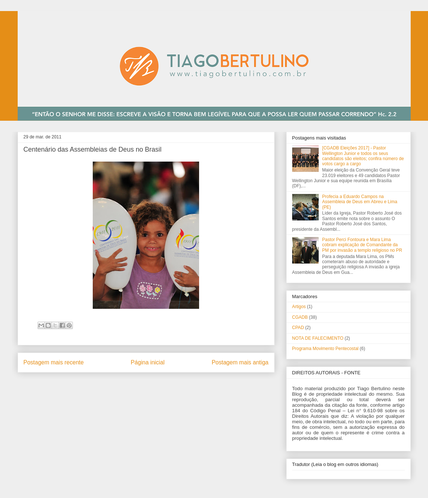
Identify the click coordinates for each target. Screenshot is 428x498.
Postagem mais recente (54, 362)
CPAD (298, 327)
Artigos (299, 306)
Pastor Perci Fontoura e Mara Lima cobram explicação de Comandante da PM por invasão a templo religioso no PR (362, 245)
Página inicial (148, 362)
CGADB (300, 317)
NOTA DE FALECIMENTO (318, 338)
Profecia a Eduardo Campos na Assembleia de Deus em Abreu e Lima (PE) (359, 202)
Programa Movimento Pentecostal (325, 348)
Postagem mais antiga (240, 362)
